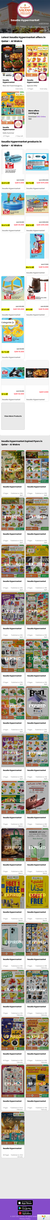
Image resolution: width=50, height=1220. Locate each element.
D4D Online (41, 116)
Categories (6, 322)
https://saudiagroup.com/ (35, 27)
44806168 (44, 23)
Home (44, 30)
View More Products (13, 416)
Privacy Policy (25, 1219)
